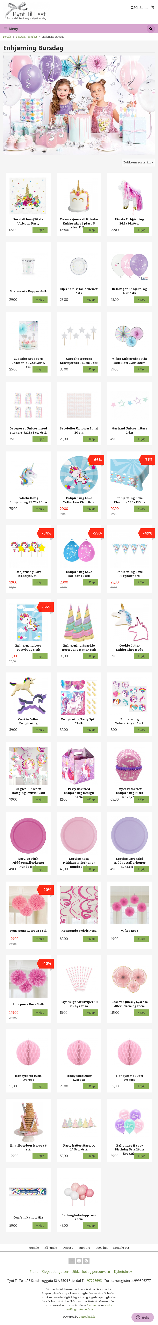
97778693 (94, 1281)
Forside (7, 36)
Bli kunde (50, 1248)
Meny (10, 29)
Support (84, 1248)
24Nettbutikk (87, 1316)
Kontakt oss (121, 1248)
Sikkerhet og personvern (91, 1272)
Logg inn (102, 1248)
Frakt (34, 1272)
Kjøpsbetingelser (55, 1272)
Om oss (68, 1248)
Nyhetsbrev (123, 1272)
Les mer (92, 1305)
